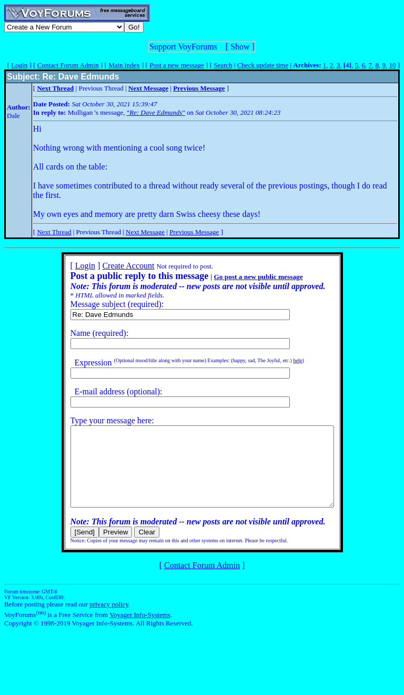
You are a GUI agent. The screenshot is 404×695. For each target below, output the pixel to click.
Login (19, 65)
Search (223, 65)
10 (392, 65)
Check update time (262, 65)
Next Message (145, 232)
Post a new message (176, 65)
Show (239, 46)
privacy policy (108, 620)
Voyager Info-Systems (139, 630)
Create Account (112, 265)
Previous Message (194, 232)
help (281, 360)
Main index (124, 65)
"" (156, 112)
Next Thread (54, 232)
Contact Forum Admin (68, 65)
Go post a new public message (242, 277)
